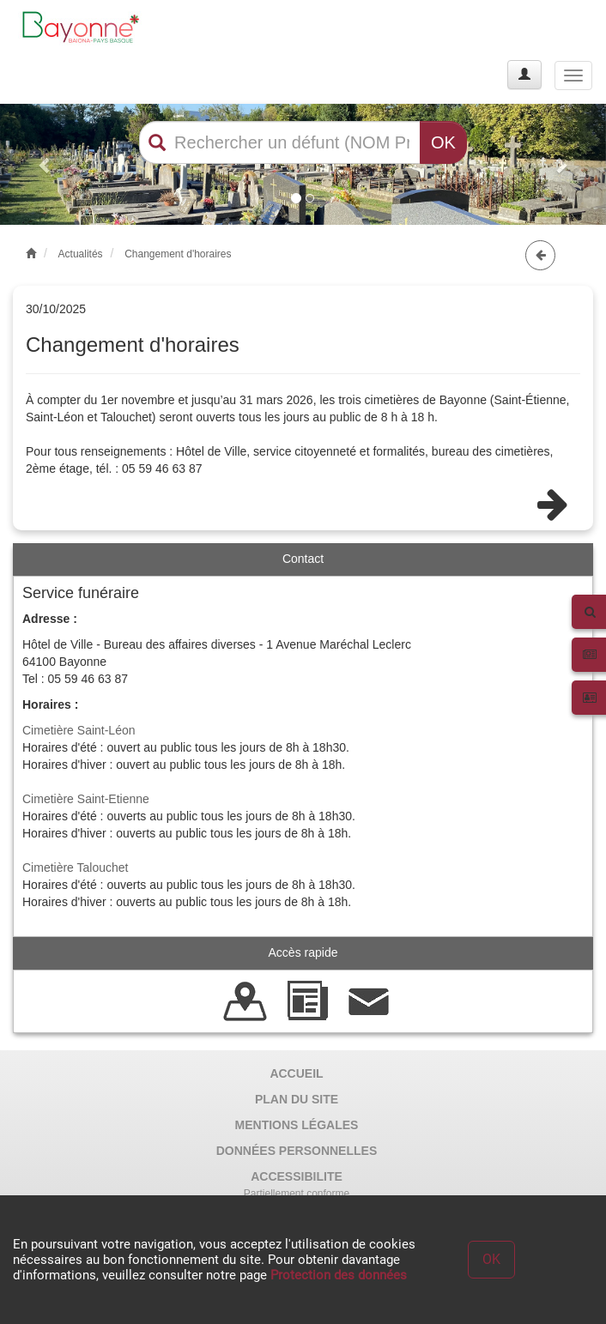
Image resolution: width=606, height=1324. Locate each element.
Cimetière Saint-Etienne (85, 799)
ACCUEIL (296, 1073)
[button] (45, 164)
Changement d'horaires (177, 254)
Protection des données (338, 1275)
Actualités (80, 254)
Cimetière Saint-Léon (79, 730)
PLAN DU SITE (296, 1099)
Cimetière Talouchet (75, 867)
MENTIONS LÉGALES (297, 1125)
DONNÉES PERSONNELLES (296, 1151)
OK (443, 142)
